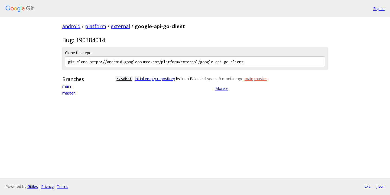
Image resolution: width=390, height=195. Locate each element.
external (120, 26)
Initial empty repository (155, 78)
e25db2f (124, 79)
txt (367, 186)
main (66, 86)
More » (221, 88)
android (71, 26)
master (68, 93)
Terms (62, 186)
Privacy (47, 186)
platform (95, 26)
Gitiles (32, 186)
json (380, 186)
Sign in (379, 8)
